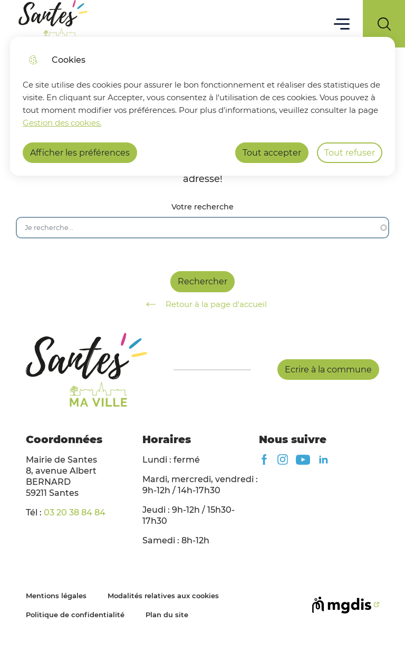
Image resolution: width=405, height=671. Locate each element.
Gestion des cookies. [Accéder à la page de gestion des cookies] (62, 123)
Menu (342, 23)
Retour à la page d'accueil (203, 304)
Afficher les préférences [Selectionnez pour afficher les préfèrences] (80, 153)
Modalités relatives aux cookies (163, 595)
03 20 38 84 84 (74, 512)
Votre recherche (202, 207)
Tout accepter (272, 153)
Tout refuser (349, 153)
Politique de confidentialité (75, 614)
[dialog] (202, 106)
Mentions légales (56, 595)
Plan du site (167, 614)
